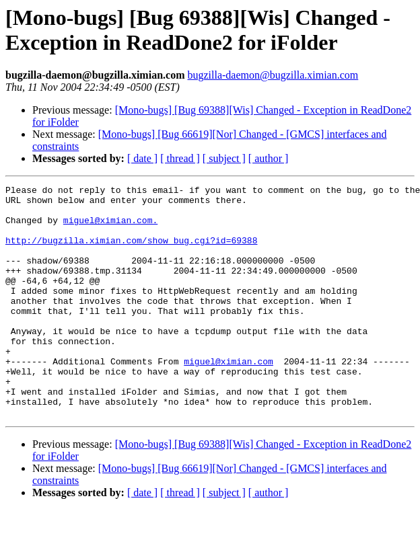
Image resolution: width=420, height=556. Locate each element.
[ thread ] (180, 158)
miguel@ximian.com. (110, 228)
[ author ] (268, 158)
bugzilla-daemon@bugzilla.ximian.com (272, 75)
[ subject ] (224, 158)
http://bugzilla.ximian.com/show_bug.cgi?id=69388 (131, 252)
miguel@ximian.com (228, 397)
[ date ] (142, 158)
